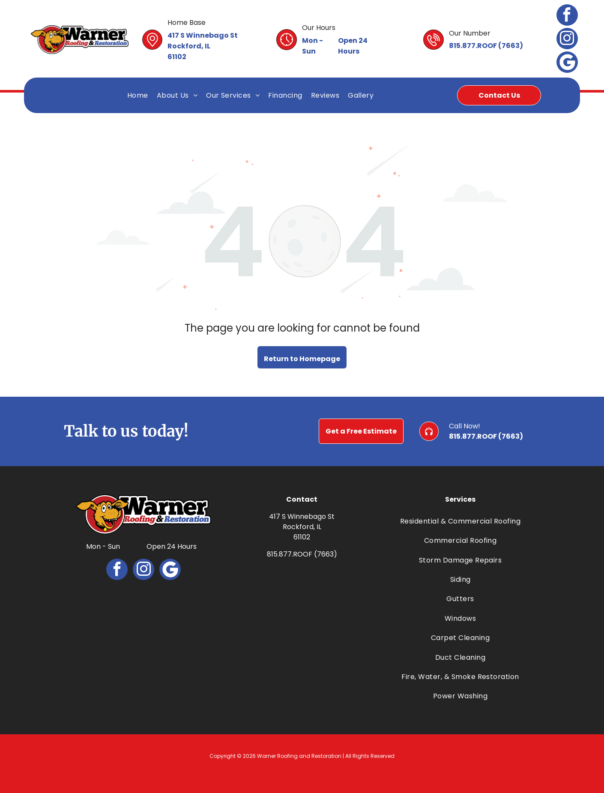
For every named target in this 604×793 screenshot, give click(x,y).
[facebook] (567, 16)
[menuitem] (137, 95)
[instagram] (567, 39)
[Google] (567, 63)
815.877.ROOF (473, 46)
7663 (511, 46)
